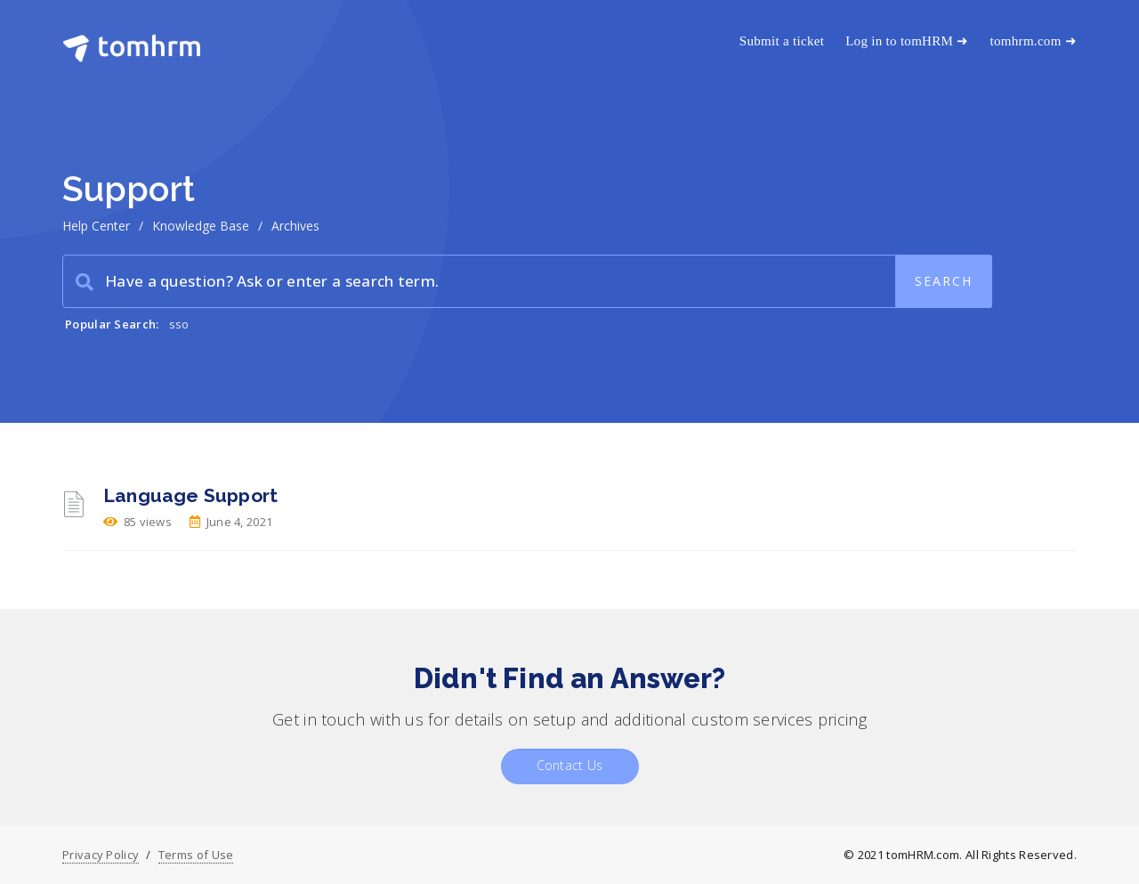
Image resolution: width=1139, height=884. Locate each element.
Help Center (96, 225)
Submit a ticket (781, 41)
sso (179, 324)
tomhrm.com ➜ (1033, 41)
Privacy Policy (100, 855)
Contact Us (570, 765)
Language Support (190, 495)
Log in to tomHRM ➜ (906, 41)
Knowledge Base (200, 225)
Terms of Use (196, 855)
